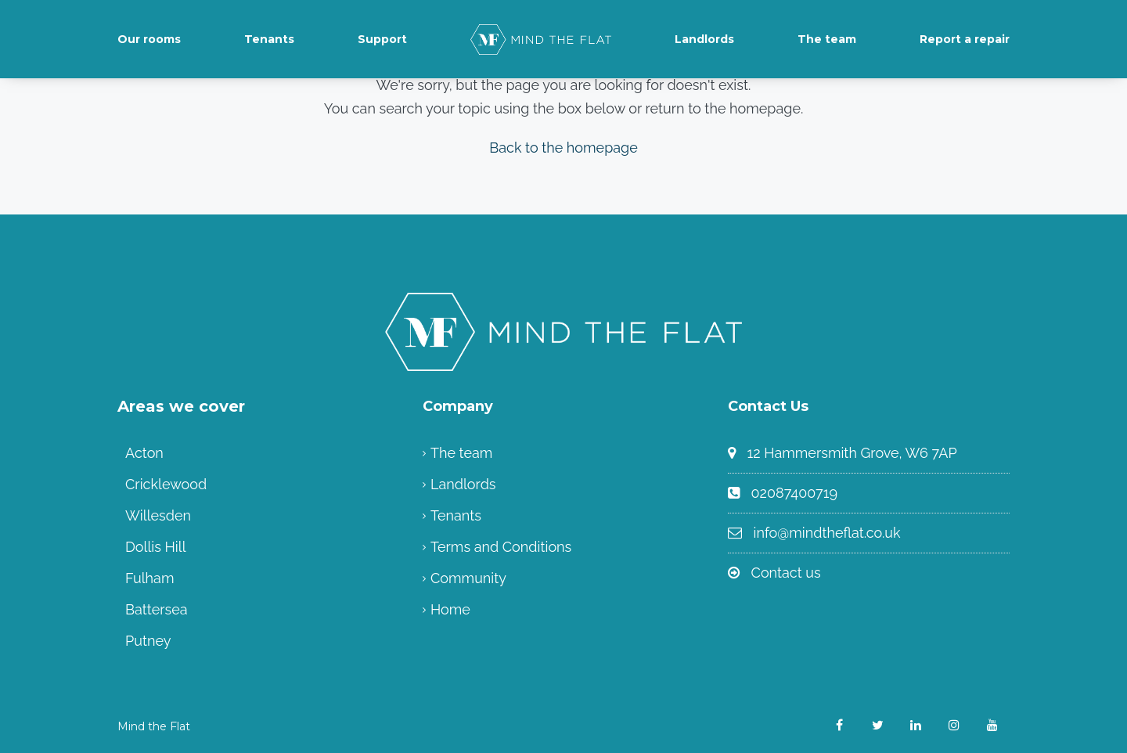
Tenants (269, 39)
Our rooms (149, 39)
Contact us (786, 572)
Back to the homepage (563, 147)
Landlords (704, 39)
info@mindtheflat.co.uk (827, 532)
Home (450, 609)
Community (468, 578)
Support (382, 39)
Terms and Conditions (500, 547)
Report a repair (965, 39)
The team (827, 39)
